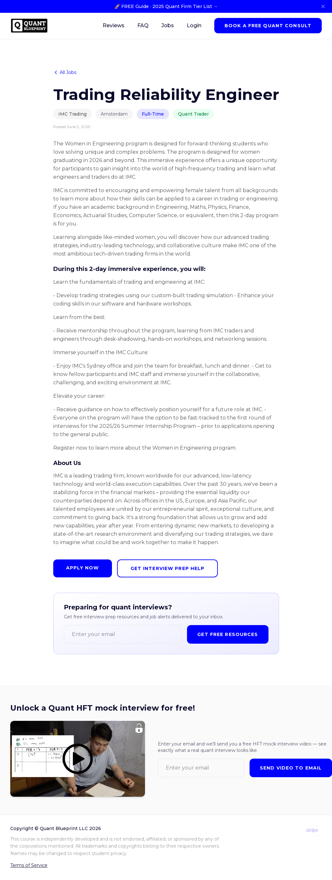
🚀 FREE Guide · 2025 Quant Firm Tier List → (166, 6)
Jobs (167, 25)
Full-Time (153, 114)
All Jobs (64, 72)
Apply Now (82, 568)
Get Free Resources (227, 634)
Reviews (113, 25)
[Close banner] (323, 6)
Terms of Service (28, 865)
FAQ (143, 25)
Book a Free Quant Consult (268, 26)
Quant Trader (193, 114)
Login (194, 25)
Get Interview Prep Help (168, 568)
